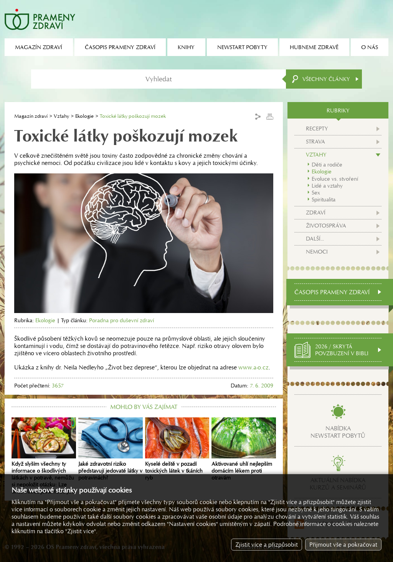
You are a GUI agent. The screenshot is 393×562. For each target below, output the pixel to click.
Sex (316, 192)
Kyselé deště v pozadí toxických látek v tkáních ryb (177, 449)
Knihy (186, 47)
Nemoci (317, 251)
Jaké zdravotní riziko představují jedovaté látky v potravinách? (110, 449)
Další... (315, 238)
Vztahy (61, 116)
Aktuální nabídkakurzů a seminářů (338, 483)
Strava (315, 141)
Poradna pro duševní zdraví (121, 320)
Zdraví (315, 212)
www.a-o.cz (253, 367)
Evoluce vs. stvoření (335, 178)
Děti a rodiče (327, 164)
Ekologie (84, 116)
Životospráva (326, 225)
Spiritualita (323, 199)
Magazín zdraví (31, 116)
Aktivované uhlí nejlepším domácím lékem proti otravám (243, 449)
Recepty (317, 128)
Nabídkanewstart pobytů (337, 432)
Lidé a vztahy (327, 185)
